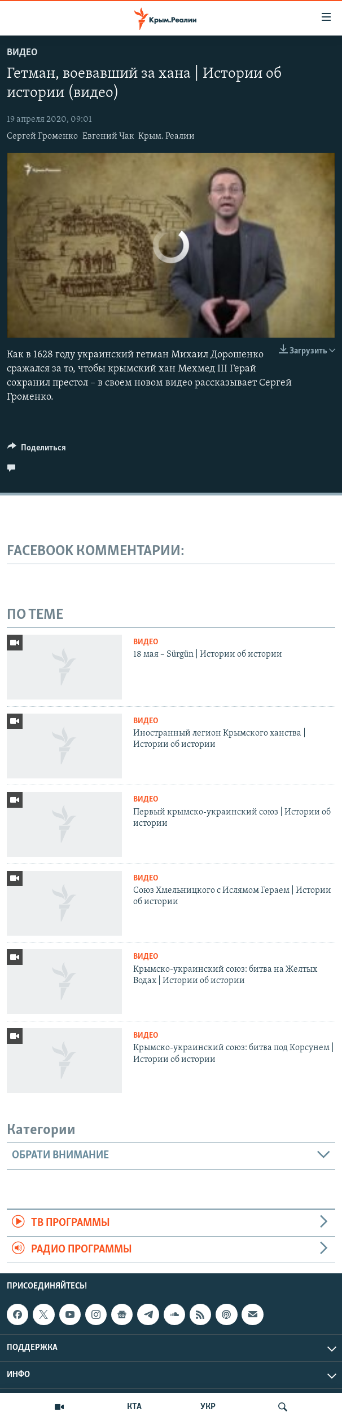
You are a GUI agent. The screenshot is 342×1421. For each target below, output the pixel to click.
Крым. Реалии (166, 136)
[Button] (36, 450)
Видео (22, 52)
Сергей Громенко (42, 136)
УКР (208, 1406)
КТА (134, 1406)
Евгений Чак (108, 136)
